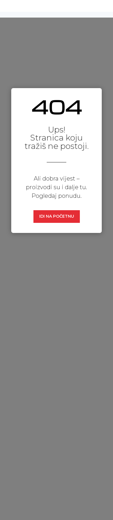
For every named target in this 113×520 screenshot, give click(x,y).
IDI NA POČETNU (56, 216)
